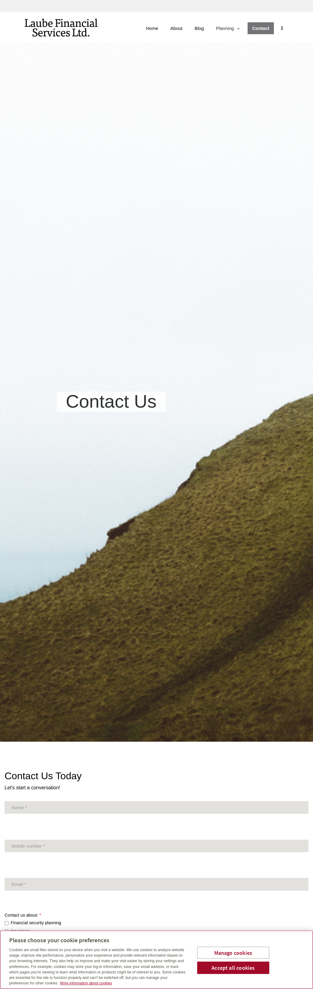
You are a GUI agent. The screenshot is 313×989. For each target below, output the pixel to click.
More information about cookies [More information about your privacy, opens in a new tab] (86, 983)
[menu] (285, 28)
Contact (263, 28)
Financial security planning (36, 922)
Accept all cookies (233, 967)
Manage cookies (233, 952)
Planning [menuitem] (231, 30)
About (180, 28)
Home (155, 28)
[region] (156, 959)
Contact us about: (23, 915)
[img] (156, 371)
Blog (202, 28)
